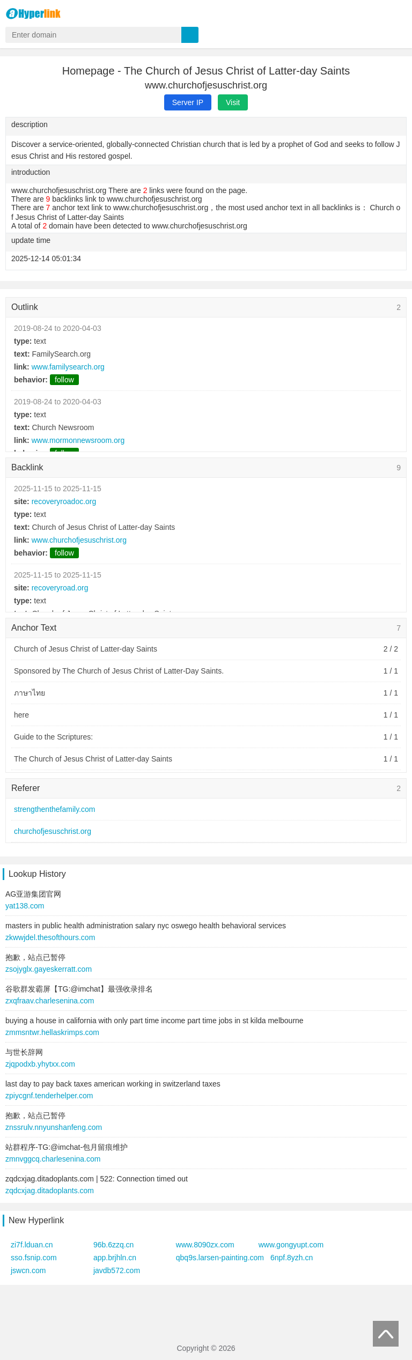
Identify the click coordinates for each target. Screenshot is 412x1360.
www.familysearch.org (68, 367)
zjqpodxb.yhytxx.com (40, 1064)
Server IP (187, 102)
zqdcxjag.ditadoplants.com (49, 1190)
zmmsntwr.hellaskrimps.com (52, 1032)
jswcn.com (28, 1270)
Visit (233, 102)
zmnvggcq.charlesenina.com (52, 1159)
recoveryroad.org (60, 587)
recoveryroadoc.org (64, 501)
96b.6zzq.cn (113, 1244)
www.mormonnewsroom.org (78, 440)
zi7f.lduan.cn (32, 1244)
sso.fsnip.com (34, 1257)
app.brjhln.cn (114, 1257)
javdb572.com (116, 1270)
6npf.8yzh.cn (291, 1257)
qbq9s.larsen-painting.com (220, 1257)
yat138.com (24, 905)
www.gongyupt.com (291, 1244)
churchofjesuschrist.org (52, 831)
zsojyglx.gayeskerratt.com (48, 969)
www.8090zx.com (205, 1244)
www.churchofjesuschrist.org (79, 540)
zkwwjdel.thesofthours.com (50, 937)
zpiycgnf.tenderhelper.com (49, 1095)
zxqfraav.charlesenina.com (49, 1000)
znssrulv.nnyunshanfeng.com (53, 1127)
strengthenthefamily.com (54, 809)
